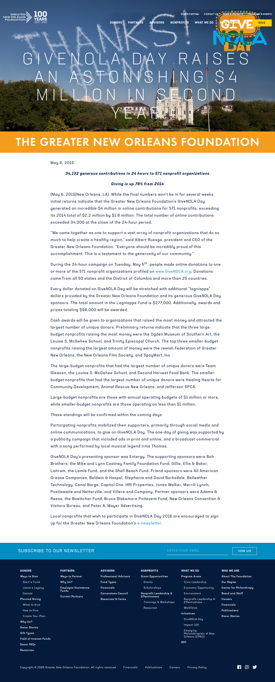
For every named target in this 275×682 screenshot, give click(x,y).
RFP (183, 642)
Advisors (156, 22)
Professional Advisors (115, 576)
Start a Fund (31, 582)
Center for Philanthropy (238, 588)
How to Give (31, 610)
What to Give (31, 605)
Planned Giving (30, 599)
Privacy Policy (197, 667)
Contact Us (211, 14)
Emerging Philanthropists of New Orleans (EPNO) (199, 633)
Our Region (229, 582)
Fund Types (108, 582)
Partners (135, 22)
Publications (230, 610)
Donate (27, 593)
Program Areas (191, 576)
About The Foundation (237, 576)
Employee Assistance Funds (74, 589)
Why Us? (26, 622)
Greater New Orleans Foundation (25, 13)
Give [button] (262, 23)
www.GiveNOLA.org (173, 272)
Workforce (190, 608)
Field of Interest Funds (35, 639)
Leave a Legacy (33, 588)
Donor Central (190, 14)
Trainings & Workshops (159, 602)
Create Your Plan (34, 616)
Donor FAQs (28, 644)
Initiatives (188, 613)
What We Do (204, 22)
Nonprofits (179, 22)
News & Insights (233, 14)
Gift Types (27, 633)
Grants (148, 582)
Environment (192, 593)
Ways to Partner (71, 576)
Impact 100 (191, 625)
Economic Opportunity (199, 588)
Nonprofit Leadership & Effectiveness (156, 595)
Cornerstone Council (114, 593)
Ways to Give (29, 576)
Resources (27, 650)
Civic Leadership (195, 582)
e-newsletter (149, 523)
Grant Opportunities (154, 576)
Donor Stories (29, 627)
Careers (227, 599)
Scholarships (152, 588)
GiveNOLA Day (193, 619)
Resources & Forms (113, 599)
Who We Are (229, 22)
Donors (116, 22)
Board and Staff (232, 593)
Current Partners (71, 596)
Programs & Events (260, 14)
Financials (108, 588)
